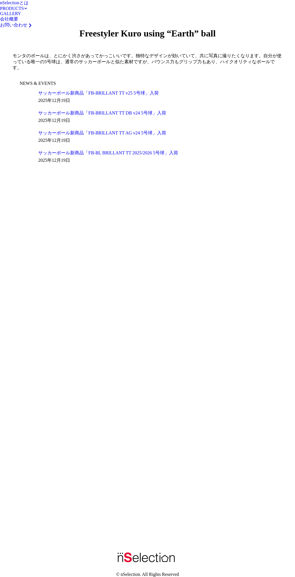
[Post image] (27, 97)
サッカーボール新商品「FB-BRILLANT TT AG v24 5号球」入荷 (102, 132)
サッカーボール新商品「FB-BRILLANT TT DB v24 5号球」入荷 (102, 113)
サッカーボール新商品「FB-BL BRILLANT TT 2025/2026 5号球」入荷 (108, 152)
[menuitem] (14, 3)
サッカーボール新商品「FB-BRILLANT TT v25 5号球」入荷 (98, 93)
